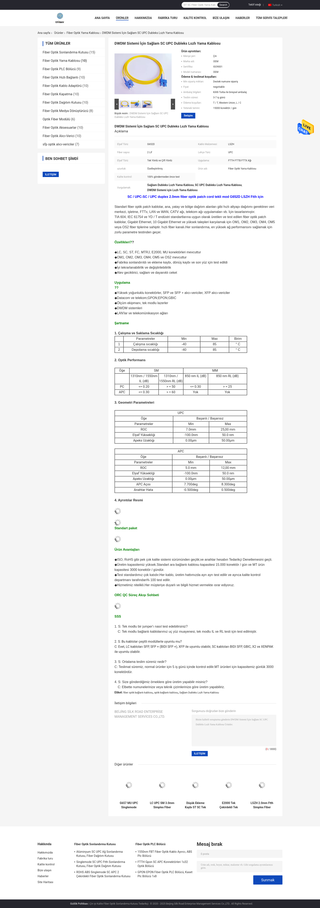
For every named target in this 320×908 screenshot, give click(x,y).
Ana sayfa (102, 18)
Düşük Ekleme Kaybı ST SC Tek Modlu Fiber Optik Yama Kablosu (195, 805)
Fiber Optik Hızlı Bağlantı (60, 77)
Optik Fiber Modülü (56, 119)
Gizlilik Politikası (79, 903)
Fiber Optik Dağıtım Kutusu (62, 102)
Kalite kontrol (195, 18)
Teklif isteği (254, 4)
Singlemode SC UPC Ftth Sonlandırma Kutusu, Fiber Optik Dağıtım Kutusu (100, 864)
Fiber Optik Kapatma (57, 94)
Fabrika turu (167, 18)
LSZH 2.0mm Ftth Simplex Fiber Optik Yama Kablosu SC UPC (262, 805)
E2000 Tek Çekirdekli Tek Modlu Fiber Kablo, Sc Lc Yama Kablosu (229, 805)
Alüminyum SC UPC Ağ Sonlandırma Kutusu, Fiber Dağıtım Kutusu (99, 853)
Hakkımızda (143, 18)
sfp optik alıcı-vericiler (58, 144)
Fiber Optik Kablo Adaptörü (62, 86)
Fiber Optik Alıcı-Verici (58, 136)
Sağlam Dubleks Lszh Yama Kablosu (199, 692)
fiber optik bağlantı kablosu (138, 692)
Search (223, 4)
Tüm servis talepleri (271, 18)
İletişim (188, 115)
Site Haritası (45, 882)
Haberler (243, 18)
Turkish (277, 4)
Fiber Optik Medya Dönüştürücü (65, 111)
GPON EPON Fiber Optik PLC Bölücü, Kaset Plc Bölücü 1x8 (165, 874)
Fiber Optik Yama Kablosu (83, 32)
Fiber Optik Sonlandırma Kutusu (66, 52)
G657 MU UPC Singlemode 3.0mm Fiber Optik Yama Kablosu (129, 805)
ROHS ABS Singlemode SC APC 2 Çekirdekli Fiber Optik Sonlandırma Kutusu (103, 874)
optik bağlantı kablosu (166, 692)
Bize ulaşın (221, 18)
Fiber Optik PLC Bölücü (59, 69)
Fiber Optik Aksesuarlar (59, 128)
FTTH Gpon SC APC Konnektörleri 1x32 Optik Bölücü (163, 864)
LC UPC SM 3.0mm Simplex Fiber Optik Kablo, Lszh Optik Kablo (162, 805)
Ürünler (122, 18)
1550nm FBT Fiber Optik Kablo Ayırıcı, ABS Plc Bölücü (165, 853)
